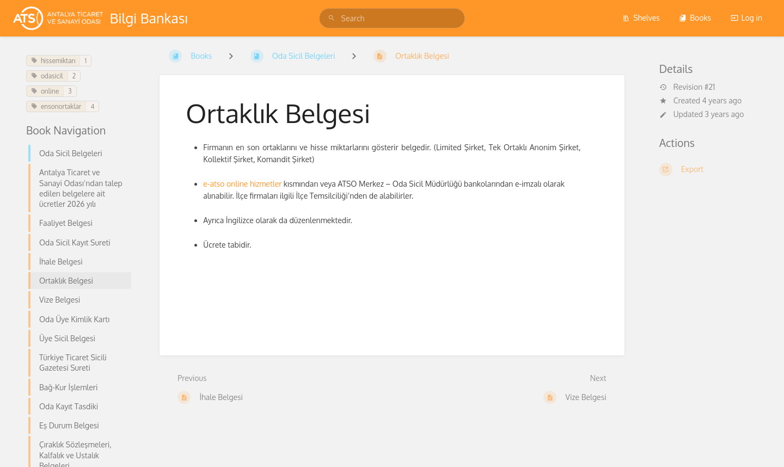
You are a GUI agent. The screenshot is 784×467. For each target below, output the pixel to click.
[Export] (709, 169)
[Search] (333, 18)
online (45, 91)
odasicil (47, 76)
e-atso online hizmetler (242, 183)
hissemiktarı (53, 61)
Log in (746, 17)
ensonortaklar (56, 106)
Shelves (641, 17)
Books (695, 17)
